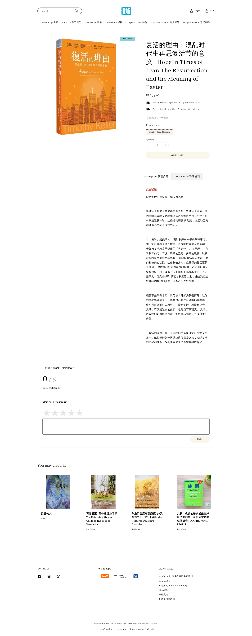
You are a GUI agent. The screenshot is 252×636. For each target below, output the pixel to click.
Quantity (150, 140)
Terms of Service (104, 629)
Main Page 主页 (50, 22)
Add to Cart (177, 155)
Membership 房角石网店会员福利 (176, 576)
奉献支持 (163, 594)
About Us (163, 590)
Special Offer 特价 (138, 22)
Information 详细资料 (187, 176)
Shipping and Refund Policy (173, 585)
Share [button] (151, 164)
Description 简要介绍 (156, 176)
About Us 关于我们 (71, 22)
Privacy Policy (121, 629)
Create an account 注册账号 (165, 22)
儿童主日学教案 (167, 599)
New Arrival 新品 (93, 22)
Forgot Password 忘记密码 (196, 22)
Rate (199, 439)
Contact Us (164, 581)
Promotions (152, 125)
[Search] (77, 11)
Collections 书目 (114, 22)
